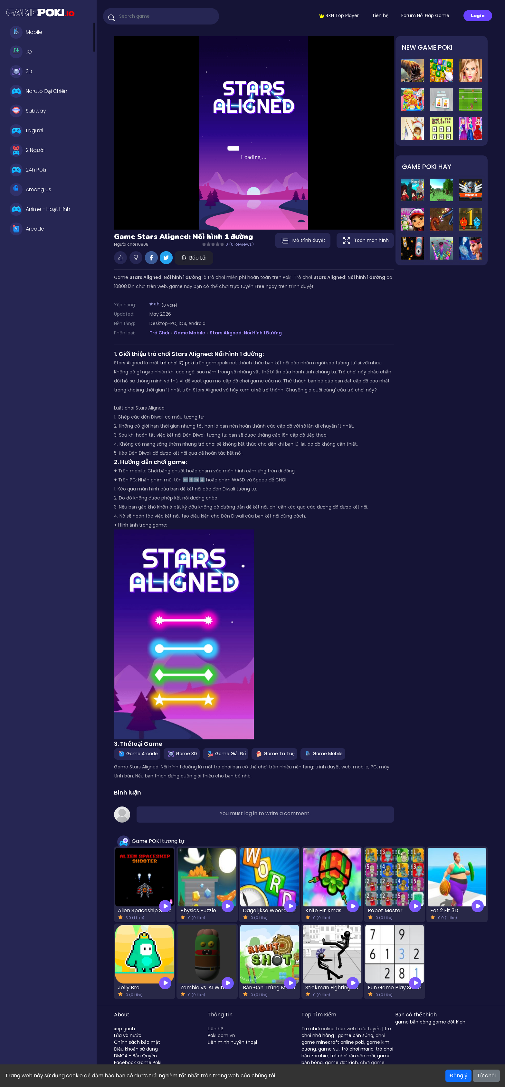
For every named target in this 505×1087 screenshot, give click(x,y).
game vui (328, 1049)
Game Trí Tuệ (274, 753)
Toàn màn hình (365, 240)
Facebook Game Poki (137, 1062)
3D (21, 71)
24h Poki (28, 169)
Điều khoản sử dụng (136, 1049)
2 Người (27, 150)
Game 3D (181, 753)
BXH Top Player (339, 15)
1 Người (26, 130)
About (121, 1014)
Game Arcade (137, 753)
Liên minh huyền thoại (232, 1042)
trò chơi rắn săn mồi (352, 1055)
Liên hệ (380, 15)
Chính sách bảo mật (137, 1042)
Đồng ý (458, 1075)
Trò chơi (310, 1028)
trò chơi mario (358, 1049)
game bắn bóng (413, 1022)
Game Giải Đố (225, 753)
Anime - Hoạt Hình (40, 209)
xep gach (124, 1028)
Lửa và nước (127, 1035)
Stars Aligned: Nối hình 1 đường (246, 333)
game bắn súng (355, 1035)
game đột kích (341, 1062)
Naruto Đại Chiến (38, 91)
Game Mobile (189, 333)
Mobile (26, 32)
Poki (212, 1035)
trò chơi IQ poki (177, 363)
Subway (28, 110)
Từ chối (486, 1075)
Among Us (30, 189)
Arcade (27, 228)
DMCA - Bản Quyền (135, 1055)
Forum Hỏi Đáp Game (425, 15)
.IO (21, 51)
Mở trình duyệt (302, 240)
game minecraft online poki (332, 1042)
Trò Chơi (159, 333)
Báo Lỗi (193, 258)
